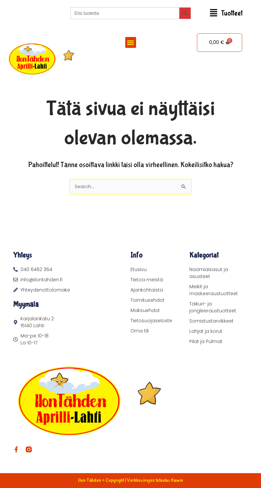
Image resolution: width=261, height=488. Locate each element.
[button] (226, 13)
